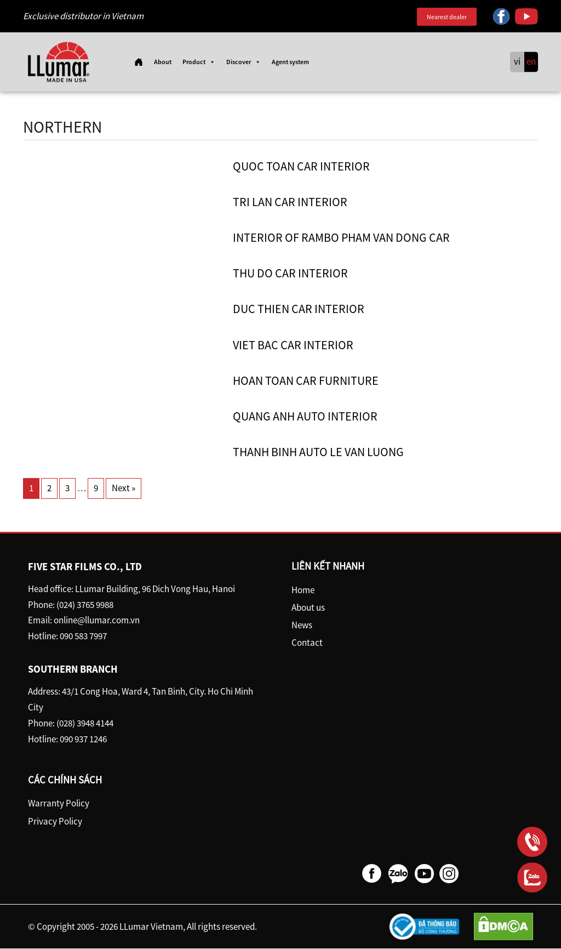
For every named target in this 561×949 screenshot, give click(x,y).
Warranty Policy (58, 804)
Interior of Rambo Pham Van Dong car (341, 238)
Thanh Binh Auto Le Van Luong (318, 452)
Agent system (290, 62)
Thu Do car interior (290, 273)
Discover (243, 62)
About (162, 62)
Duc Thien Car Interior (298, 309)
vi (517, 62)
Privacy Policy (55, 821)
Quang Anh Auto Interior (305, 416)
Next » (123, 488)
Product (198, 62)
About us (308, 607)
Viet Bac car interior (293, 345)
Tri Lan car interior (290, 201)
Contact (307, 643)
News (301, 626)
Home (302, 590)
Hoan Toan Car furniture (306, 380)
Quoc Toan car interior (301, 166)
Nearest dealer (447, 17)
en (531, 62)
